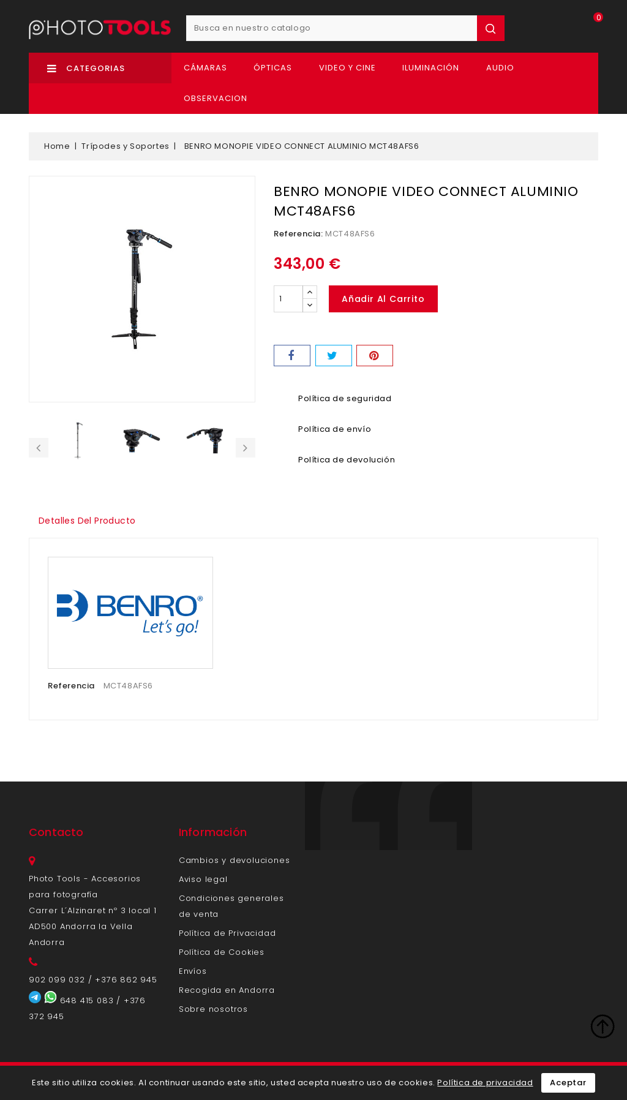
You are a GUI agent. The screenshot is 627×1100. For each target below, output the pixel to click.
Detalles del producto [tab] (88, 520)
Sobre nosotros (213, 1009)
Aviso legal (203, 879)
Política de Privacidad (227, 933)
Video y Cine (347, 67)
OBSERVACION (215, 98)
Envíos (193, 971)
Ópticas (272, 67)
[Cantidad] (288, 298)
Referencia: (298, 233)
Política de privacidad (485, 1082)
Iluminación (430, 67)
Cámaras (205, 67)
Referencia (71, 685)
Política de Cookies (222, 952)
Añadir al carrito (384, 299)
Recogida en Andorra (227, 990)
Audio (500, 67)
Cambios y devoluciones (234, 860)
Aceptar (568, 1082)
